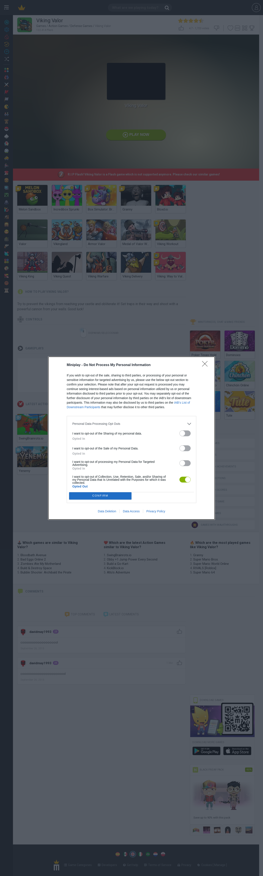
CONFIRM (100, 495)
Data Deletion (107, 511)
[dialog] (131, 438)
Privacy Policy (155, 511)
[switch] (185, 433)
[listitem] (131, 424)
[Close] (206, 365)
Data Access (131, 511)
